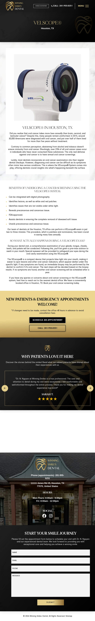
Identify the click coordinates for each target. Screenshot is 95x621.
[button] (83, 6)
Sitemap (69, 616)
